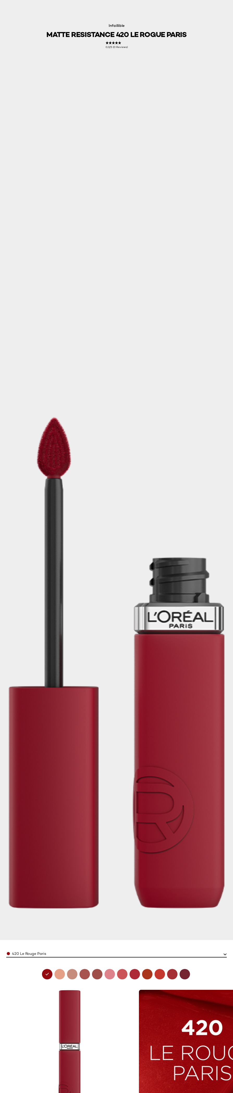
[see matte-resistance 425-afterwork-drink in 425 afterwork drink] (172, 974)
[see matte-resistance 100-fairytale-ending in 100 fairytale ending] (59, 974)
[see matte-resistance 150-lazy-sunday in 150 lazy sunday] (97, 974)
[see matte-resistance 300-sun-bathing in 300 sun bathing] (147, 974)
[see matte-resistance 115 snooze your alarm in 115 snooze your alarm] (84, 974)
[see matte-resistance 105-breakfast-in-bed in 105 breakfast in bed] (72, 974)
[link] (117, 45)
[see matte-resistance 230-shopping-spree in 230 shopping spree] (122, 974)
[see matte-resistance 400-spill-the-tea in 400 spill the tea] (160, 974)
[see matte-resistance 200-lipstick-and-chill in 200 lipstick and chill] (110, 974)
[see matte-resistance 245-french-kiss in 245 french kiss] (135, 974)
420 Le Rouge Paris (29, 953)
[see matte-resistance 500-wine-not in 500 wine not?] (185, 974)
